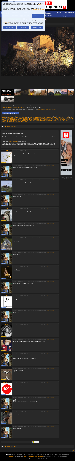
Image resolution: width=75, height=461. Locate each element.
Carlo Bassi (18, 117)
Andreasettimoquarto (48, 116)
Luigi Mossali (18, 119)
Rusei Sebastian (39, 120)
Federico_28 (53, 117)
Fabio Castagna (47, 117)
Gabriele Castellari (9, 118)
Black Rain (4, 117)
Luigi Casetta (12, 119)
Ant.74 (67, 116)
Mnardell (63, 119)
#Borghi (40, 109)
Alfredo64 (37, 116)
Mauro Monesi (58, 119)
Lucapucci (6, 119)
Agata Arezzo (12, 116)
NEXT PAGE (14, 126)
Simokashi (55, 120)
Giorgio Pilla (31, 118)
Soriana (59, 120)
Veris (18, 121)
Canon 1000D (5, 107)
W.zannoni (34, 105)
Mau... (53, 119)
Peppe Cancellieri (22, 120)
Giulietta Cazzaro (38, 118)
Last (3, 119)
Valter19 (15, 121)
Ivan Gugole (56, 118)
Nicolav (67, 119)
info (68, 178)
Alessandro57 (32, 116)
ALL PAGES (7, 126)
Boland (8, 117)
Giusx (43, 118)
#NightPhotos (48, 109)
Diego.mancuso (39, 117)
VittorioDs (22, 121)
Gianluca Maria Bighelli (23, 118)
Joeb (64, 118)
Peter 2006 (28, 120)
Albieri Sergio (25, 116)
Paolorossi (15, 120)
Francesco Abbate (65, 117)
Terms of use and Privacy (29, 456)
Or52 (7, 120)
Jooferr (66, 118)
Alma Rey (42, 116)
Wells (26, 121)
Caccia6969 (13, 117)
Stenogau (11, 121)
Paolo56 (10, 120)
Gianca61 (15, 118)
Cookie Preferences (39, 456)
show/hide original (50, 165)
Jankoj (60, 118)
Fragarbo (59, 117)
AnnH (55, 116)
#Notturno (54, 109)
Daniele (30, 117)
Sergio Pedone (46, 120)
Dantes (34, 117)
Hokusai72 (47, 118)
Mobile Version (11, 456)
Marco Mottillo (40, 119)
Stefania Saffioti (65, 120)
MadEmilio (27, 119)
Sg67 (51, 120)
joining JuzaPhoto (13, 141)
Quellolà (33, 120)
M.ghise (23, 119)
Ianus (52, 118)
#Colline (43, 109)
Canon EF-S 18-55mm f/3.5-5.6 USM (16, 107)
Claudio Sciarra (25, 117)
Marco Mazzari (34, 119)
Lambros (71, 118)
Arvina (70, 116)
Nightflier (4, 120)
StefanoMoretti (5, 121)
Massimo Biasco (47, 119)
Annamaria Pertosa (61, 116)
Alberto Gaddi (19, 116)
